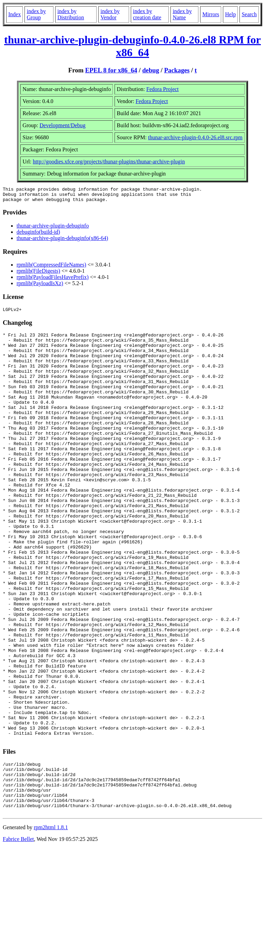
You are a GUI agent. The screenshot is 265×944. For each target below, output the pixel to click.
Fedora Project (162, 89)
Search (249, 14)
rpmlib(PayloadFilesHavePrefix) (53, 280)
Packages (177, 70)
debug (150, 70)
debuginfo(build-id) (38, 235)
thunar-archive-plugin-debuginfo (53, 229)
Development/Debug (63, 125)
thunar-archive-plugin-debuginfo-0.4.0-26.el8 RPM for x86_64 (132, 46)
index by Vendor (110, 14)
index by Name (182, 14)
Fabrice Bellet (18, 935)
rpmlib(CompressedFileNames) (51, 268)
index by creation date (147, 14)
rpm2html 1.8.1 (51, 923)
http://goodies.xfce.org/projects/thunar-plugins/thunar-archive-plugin (109, 161)
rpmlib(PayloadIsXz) (40, 286)
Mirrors (210, 14)
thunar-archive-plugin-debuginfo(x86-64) (62, 241)
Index (14, 14)
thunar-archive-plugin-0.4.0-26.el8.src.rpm (195, 137)
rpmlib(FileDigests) (38, 274)
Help (230, 14)
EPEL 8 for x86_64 (111, 70)
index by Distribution (70, 14)
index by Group (36, 14)
